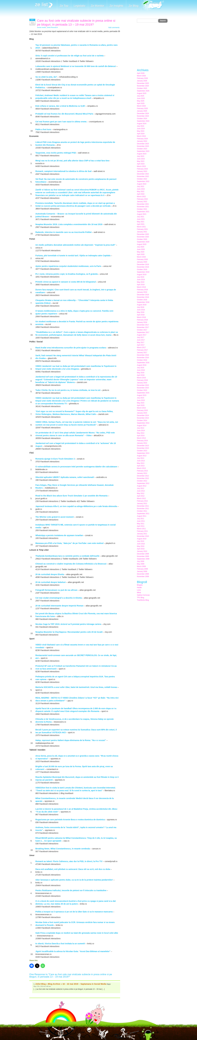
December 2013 (143, 446)
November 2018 (143, 297)
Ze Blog (133, 5)
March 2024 (141, 136)
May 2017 (140, 342)
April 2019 (140, 285)
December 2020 (143, 234)
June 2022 (141, 189)
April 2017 (140, 345)
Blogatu (140, 585)
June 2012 (141, 491)
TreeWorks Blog (143, 600)
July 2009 (140, 561)
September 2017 (143, 332)
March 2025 (141, 106)
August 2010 (141, 539)
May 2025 (140, 101)
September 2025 (143, 91)
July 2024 (140, 126)
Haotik (139, 587)
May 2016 (140, 373)
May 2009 (140, 564)
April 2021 (140, 224)
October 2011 (142, 511)
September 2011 (143, 514)
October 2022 (142, 179)
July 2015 (140, 398)
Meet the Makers (152, 5)
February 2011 (142, 531)
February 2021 (142, 229)
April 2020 (140, 254)
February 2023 (142, 169)
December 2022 (143, 174)
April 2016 (140, 375)
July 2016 (140, 368)
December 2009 (143, 554)
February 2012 (142, 501)
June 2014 (141, 431)
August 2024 (141, 124)
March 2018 (141, 317)
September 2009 (143, 559)
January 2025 (142, 111)
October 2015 (142, 390)
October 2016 (142, 360)
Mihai (139, 593)
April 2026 (140, 73)
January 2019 (142, 292)
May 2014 (140, 433)
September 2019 (143, 272)
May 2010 (140, 546)
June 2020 (141, 249)
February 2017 (142, 350)
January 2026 (142, 81)
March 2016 (141, 378)
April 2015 (140, 405)
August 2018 (141, 305)
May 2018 (140, 312)
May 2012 (140, 493)
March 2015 (141, 408)
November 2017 (143, 327)
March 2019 (141, 287)
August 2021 (141, 214)
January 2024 (142, 141)
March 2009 (141, 566)
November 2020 (143, 237)
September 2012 (143, 483)
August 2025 (141, 93)
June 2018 (141, 310)
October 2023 (142, 149)
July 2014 (140, 428)
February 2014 (142, 441)
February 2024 (142, 139)
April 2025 (140, 103)
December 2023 (143, 144)
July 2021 (140, 217)
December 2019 (143, 264)
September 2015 (143, 393)
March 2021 (141, 227)
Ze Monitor (97, 5)
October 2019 (142, 269)
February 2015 (142, 410)
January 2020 (142, 262)
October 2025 (142, 88)
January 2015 (142, 413)
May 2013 (140, 463)
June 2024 (141, 129)
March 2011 (141, 529)
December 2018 (143, 295)
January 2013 (142, 473)
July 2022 (140, 186)
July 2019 (140, 277)
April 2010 (140, 549)
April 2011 (140, 526)
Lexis (139, 590)
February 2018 (142, 320)
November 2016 (143, 358)
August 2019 (141, 275)
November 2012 (143, 478)
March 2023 (141, 166)
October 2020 (142, 239)
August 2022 (141, 184)
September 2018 (143, 302)
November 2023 (143, 146)
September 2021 (143, 212)
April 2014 (140, 436)
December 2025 (143, 83)
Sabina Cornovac (143, 595)
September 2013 (143, 453)
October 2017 (142, 330)
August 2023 (141, 154)
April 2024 (140, 134)
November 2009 (143, 556)
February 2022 (142, 199)
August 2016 (141, 365)
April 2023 (140, 164)
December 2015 (143, 385)
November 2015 (143, 388)
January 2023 (142, 171)
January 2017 (142, 353)
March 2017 (141, 347)
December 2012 (143, 476)
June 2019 (141, 280)
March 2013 (141, 468)
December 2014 (143, 415)
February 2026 (142, 78)
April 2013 (140, 466)
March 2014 (141, 438)
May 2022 (140, 191)
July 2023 (140, 156)
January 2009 (142, 571)
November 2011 (143, 509)
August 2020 (141, 244)
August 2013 (141, 456)
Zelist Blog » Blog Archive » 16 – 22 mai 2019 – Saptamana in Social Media (70, 984)
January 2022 (142, 202)
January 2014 (142, 443)
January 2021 (142, 232)
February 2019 (142, 290)
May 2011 (140, 524)
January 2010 (142, 551)
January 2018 (142, 322)
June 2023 (141, 159)
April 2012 (140, 496)
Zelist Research (52, 27)
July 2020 (140, 247)
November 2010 (143, 536)
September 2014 (143, 423)
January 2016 (142, 383)
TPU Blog (140, 598)
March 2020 (141, 257)
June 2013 (141, 461)
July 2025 (140, 96)
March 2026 (141, 76)
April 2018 (140, 315)
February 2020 (142, 259)
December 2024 (143, 113)
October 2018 (142, 300)
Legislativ (79, 5)
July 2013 (140, 458)
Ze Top (64, 5)
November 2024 (143, 116)
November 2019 (143, 267)
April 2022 (140, 194)
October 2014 (142, 420)
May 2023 (140, 161)
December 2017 (143, 325)
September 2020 (143, 242)
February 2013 (142, 471)
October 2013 (142, 451)
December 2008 (143, 574)
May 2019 (140, 282)
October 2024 (142, 119)
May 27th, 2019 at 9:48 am (42, 986)
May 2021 (140, 222)
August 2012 (141, 486)
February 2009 (142, 569)
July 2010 (140, 541)
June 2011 (141, 521)
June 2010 (141, 544)
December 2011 (143, 506)
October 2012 (142, 481)
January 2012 (142, 503)
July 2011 (140, 519)
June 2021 (141, 219)
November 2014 (143, 418)
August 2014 (141, 425)
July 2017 (140, 337)
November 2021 (143, 207)
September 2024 (143, 121)
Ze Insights (116, 5)
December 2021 (143, 204)
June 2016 (141, 370)
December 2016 (143, 355)
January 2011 (142, 534)
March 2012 (141, 498)
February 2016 (142, 380)
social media (41, 27)
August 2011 (141, 516)
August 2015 (141, 395)
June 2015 (141, 400)
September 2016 (143, 363)
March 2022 (141, 197)
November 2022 (143, 176)
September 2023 (143, 151)
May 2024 (140, 131)
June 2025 (141, 98)
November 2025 (143, 86)
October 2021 (142, 209)
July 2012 (140, 488)
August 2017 (141, 335)
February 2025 (142, 108)
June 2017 (141, 340)
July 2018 (140, 307)
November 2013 (143, 448)
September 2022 (143, 181)
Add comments (113, 28)
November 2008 (143, 576)
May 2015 (140, 403)
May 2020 (140, 252)
